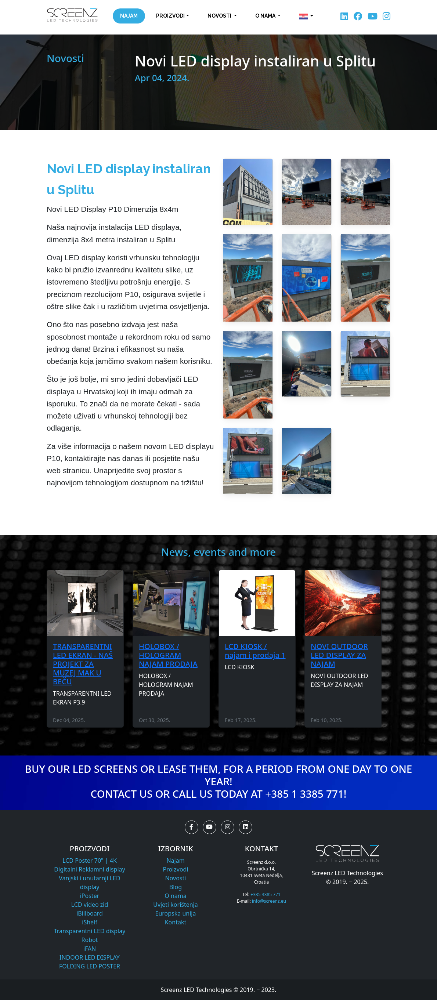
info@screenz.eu (269, 901)
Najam (129, 16)
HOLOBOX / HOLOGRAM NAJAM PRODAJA (168, 655)
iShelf (89, 922)
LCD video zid (89, 905)
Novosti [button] (219, 16)
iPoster (90, 896)
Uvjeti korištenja (175, 905)
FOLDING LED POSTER (89, 966)
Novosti (175, 878)
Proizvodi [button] (170, 16)
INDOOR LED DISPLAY (89, 957)
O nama (175, 896)
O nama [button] (266, 16)
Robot (90, 940)
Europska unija (175, 913)
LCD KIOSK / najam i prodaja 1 (255, 650)
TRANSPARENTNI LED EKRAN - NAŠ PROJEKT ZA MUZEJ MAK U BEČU (83, 663)
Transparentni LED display (90, 931)
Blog (175, 887)
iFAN (89, 949)
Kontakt (176, 922)
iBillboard (89, 913)
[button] (306, 16)
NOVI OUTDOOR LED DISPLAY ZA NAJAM (339, 655)
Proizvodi (175, 869)
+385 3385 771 (265, 894)
